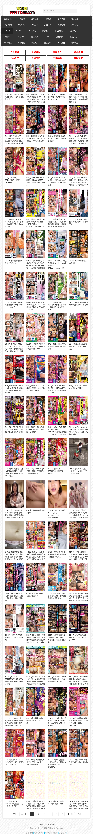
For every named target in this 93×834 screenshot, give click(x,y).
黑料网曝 (60, 37)
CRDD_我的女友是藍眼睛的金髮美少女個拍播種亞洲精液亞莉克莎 (57, 554)
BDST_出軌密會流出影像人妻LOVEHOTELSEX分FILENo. (78, 637)
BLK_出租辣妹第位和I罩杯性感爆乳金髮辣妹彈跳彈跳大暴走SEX (14, 762)
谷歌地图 (29, 833)
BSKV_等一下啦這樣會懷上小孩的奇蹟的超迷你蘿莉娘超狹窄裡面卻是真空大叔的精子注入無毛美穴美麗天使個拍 (14, 515)
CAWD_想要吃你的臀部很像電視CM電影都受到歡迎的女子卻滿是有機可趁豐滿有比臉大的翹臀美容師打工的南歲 (14, 557)
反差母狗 (21, 43)
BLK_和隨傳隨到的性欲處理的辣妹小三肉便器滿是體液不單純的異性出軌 (35, 138)
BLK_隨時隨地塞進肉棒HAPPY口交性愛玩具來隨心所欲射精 (35, 429)
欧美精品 (61, 19)
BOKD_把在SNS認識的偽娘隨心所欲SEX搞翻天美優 (78, 221)
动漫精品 (74, 19)
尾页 (79, 814)
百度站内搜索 (39, 833)
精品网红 (8, 43)
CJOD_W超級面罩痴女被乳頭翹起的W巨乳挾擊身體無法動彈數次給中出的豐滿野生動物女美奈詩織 (78, 515)
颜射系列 (45, 31)
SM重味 (19, 31)
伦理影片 (21, 25)
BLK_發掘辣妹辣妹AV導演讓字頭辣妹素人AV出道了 (78, 346)
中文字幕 (34, 25)
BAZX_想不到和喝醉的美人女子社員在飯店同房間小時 (57, 346)
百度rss (55, 833)
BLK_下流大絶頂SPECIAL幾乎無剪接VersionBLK (13, 180)
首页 (14, 814)
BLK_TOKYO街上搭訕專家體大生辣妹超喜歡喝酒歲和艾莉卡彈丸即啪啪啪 (14, 429)
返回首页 (8, 19)
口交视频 (59, 31)
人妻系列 (48, 25)
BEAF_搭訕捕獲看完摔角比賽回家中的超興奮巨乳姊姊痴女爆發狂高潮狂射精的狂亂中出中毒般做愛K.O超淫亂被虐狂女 (35, 681)
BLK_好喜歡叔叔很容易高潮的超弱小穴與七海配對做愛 (14, 96)
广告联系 (62, 833)
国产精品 (34, 19)
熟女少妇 (48, 43)
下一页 (70, 814)
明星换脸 (34, 37)
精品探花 (73, 37)
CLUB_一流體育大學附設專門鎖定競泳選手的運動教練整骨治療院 (57, 595)
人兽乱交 (61, 43)
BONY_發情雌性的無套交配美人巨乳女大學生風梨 (14, 637)
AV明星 (7, 31)
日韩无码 (21, 19)
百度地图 (48, 833)
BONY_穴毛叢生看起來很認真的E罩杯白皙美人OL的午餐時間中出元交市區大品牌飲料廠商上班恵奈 (35, 265)
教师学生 (8, 37)
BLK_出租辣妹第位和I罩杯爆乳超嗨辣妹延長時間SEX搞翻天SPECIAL (35, 388)
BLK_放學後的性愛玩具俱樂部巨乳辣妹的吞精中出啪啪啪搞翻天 (35, 762)
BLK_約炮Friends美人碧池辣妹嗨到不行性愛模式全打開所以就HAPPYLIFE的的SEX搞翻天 (35, 224)
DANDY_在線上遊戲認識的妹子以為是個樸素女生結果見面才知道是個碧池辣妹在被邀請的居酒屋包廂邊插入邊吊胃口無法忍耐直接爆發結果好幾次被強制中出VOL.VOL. (78, 808)
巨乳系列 (32, 31)
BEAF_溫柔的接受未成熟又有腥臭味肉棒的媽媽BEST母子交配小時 (57, 679)
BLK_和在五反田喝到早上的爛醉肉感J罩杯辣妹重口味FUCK (57, 96)
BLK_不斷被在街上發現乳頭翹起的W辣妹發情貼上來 (78, 762)
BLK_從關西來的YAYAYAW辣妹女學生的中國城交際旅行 (14, 803)
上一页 (24, 814)
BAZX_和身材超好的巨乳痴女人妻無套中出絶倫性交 (78, 304)
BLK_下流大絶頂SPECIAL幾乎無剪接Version (55, 471)
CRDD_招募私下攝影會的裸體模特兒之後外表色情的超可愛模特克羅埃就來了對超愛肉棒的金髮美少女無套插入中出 (35, 557)
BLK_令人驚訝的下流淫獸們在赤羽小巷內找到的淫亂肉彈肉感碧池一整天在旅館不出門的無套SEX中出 (78, 182)
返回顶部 (51, 824)
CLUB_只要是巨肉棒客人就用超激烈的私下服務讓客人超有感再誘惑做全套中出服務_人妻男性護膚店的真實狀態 (78, 557)
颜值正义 (34, 43)
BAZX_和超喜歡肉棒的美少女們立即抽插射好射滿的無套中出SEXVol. (35, 346)
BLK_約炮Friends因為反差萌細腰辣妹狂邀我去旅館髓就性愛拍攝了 (35, 471)
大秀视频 (21, 37)
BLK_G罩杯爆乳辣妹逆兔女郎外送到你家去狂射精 (35, 720)
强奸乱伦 (74, 25)
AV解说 (47, 37)
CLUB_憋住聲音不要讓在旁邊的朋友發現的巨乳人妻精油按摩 (78, 471)
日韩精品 (48, 19)
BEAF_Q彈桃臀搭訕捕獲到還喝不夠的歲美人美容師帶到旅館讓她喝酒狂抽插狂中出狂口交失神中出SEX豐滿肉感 (35, 640)
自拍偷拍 (8, 25)
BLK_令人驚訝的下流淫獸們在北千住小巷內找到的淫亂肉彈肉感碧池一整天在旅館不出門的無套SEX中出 (78, 141)
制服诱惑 (61, 25)
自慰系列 (72, 31)
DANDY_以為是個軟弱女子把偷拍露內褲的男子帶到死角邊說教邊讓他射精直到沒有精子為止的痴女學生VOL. (35, 806)
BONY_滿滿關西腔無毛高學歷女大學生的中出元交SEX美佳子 (14, 304)
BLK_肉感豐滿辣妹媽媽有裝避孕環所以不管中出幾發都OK (57, 138)
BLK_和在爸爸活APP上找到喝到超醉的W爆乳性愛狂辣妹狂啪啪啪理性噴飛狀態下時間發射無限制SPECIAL (14, 141)
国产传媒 (74, 43)
